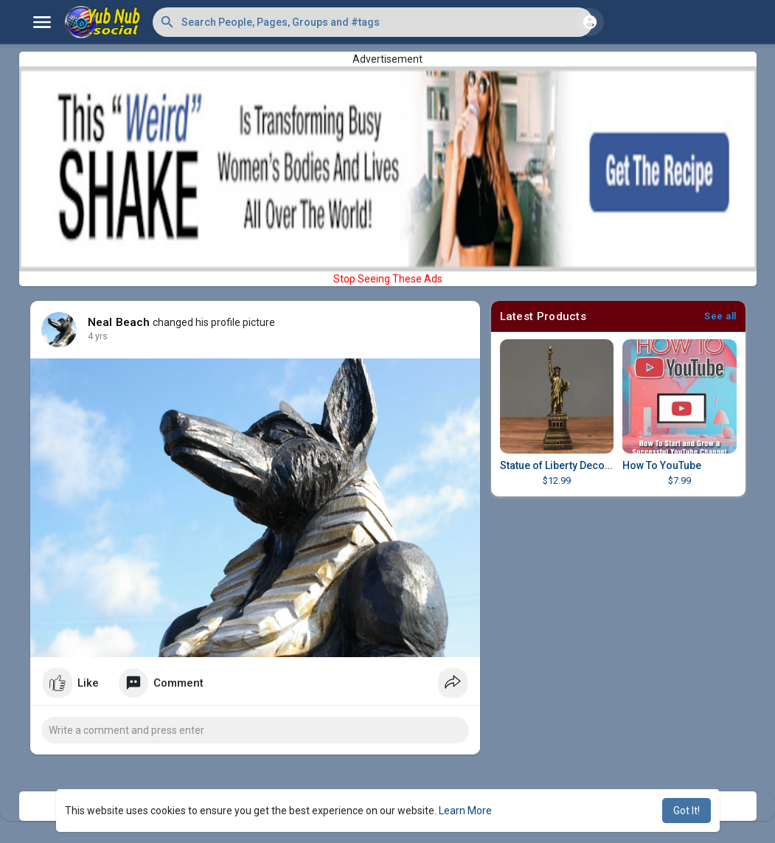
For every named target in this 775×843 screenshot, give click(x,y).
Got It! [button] (686, 810)
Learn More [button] (465, 810)
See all (720, 316)
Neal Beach (119, 322)
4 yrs (98, 336)
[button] (373, 22)
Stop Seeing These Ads (387, 279)
